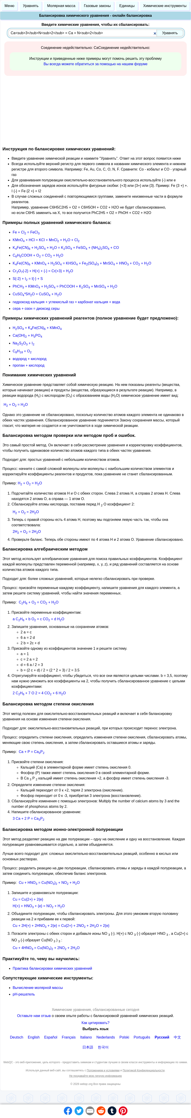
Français (69, 1037)
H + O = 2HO (26, 512)
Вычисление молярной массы (38, 988)
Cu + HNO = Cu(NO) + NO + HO (49, 883)
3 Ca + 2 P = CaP (28, 818)
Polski (124, 1037)
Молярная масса (61, 6)
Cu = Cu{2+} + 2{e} (28, 899)
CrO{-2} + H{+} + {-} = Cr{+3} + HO (43, 271)
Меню (9, 6)
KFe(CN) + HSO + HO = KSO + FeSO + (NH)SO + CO (66, 248)
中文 (177, 1037)
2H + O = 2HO (27, 532)
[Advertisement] (95, 110)
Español (50, 1037)
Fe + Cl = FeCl (26, 232)
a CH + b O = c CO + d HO (38, 619)
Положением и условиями (103, 1070)
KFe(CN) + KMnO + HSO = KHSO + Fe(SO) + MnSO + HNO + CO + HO (82, 263)
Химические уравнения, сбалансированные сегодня (95, 1010)
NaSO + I (23, 343)
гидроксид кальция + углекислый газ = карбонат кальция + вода (66, 302)
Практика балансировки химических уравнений (52, 968)
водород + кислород (29, 359)
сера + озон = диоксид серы (36, 308)
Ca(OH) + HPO (27, 335)
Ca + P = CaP (31, 752)
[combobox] (95, 33)
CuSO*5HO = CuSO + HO (37, 294)
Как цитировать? (95, 1023)
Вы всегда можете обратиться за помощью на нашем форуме (95, 64)
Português (142, 1037)
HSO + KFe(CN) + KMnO (37, 328)
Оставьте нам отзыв (34, 1016)
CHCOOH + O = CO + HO (38, 255)
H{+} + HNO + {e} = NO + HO (39, 906)
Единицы (126, 6)
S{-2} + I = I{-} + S (28, 279)
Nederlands (105, 1037)
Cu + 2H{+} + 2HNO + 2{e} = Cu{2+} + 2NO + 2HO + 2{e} (61, 926)
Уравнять (30, 6)
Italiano (86, 1037)
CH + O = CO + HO (38, 602)
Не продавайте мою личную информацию (95, 1075)
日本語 (87, 1047)
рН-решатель (24, 994)
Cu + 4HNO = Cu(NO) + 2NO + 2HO (46, 948)
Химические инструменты (164, 6)
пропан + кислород (28, 365)
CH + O (22, 351)
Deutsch (16, 1037)
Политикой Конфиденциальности (144, 1070)
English (34, 1037)
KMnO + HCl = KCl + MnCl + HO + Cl (46, 240)
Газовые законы (97, 6)
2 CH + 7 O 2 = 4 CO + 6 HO (39, 693)
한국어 (103, 1047)
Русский (162, 1037)
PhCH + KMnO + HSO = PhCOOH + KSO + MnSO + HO (65, 286)
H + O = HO (16, 404)
